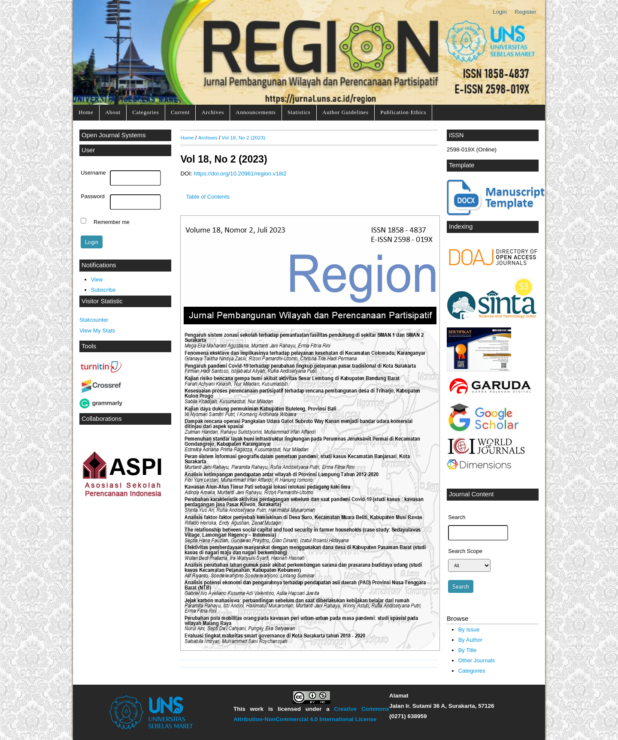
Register (525, 12)
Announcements (256, 112)
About (113, 112)
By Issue (469, 629)
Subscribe (103, 290)
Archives (213, 112)
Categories (145, 112)
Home (86, 112)
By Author (470, 640)
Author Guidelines (345, 112)
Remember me (112, 222)
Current (180, 112)
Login (500, 12)
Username (93, 173)
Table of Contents (208, 196)
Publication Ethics (403, 112)
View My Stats (97, 330)
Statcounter (93, 320)
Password (93, 196)
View (97, 279)
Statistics (299, 112)
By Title (467, 650)
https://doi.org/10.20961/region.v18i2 (240, 173)
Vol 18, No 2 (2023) (243, 137)
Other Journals (476, 660)
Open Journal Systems (114, 135)
